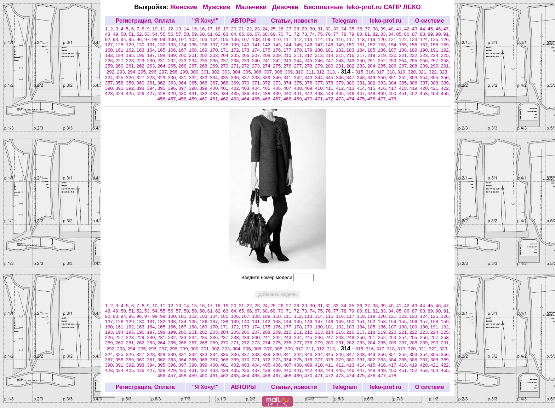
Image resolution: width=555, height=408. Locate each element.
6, (134, 28)
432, (204, 93)
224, (435, 55)
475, (362, 98)
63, (227, 34)
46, (440, 28)
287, (404, 66)
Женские (185, 7)
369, (236, 83)
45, (431, 28)
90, (440, 34)
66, (250, 34)
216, (352, 55)
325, (120, 77)
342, (299, 77)
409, (309, 88)
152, (372, 44)
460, (204, 98)
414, (362, 88)
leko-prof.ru (364, 7)
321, (423, 72)
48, (109, 34)
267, (194, 66)
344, (320, 77)
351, (393, 77)
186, (383, 50)
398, (194, 88)
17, (211, 28)
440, (289, 93)
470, (309, 98)
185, (372, 50)
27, (290, 28)
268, (204, 66)
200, (183, 55)
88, (424, 34)
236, (215, 60)
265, (173, 66)
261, (131, 66)
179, (309, 50)
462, (226, 98)
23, (258, 28)
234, (194, 60)
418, (404, 88)
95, (132, 39)
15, (195, 28)
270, (226, 66)
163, (141, 50)
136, (204, 44)
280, (330, 66)
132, (163, 44)
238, (236, 60)
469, (299, 98)
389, (445, 83)
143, (278, 44)
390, (110, 88)
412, (341, 88)
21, (243, 28)
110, (278, 39)
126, (445, 39)
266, (183, 66)
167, (183, 50)
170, (215, 50)
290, (435, 66)
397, (183, 88)
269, (215, 66)
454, (435, 93)
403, (246, 88)
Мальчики (252, 7)
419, (415, 88)
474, (352, 98)
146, (309, 44)
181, (330, 50)
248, (341, 60)
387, (425, 83)
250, (362, 60)
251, (372, 60)
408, (299, 88)
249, (352, 60)
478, (392, 98)
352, (404, 77)
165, (163, 50)
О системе (429, 21)
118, (362, 39)
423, (110, 93)
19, (227, 28)
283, (362, 66)
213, (320, 55)
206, (246, 55)
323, (443, 72)
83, (384, 34)
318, (392, 72)
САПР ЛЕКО (402, 7)
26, (282, 28)
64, (235, 34)
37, (368, 28)
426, (141, 93)
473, (341, 98)
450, (393, 93)
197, (152, 55)
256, (425, 60)
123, (415, 39)
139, (236, 44)
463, (236, 98)
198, (163, 55)
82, (377, 34)
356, (445, 77)
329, (163, 77)
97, (148, 39)
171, (226, 50)
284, (372, 66)
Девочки (286, 7)
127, (110, 44)
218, (372, 55)
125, (435, 39)
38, (377, 28)
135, (194, 44)
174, (257, 50)
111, (289, 39)
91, (447, 34)
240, (257, 60)
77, (337, 34)
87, (416, 34)
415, (372, 88)
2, (113, 28)
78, (345, 34)
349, (372, 77)
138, (226, 44)
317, (381, 72)
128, (120, 44)
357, (110, 83)
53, (148, 34)
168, (194, 50)
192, (445, 50)
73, (306, 34)
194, (120, 55)
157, (425, 44)
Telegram (344, 21)
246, (320, 60)
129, (131, 44)
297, (164, 72)
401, (226, 88)
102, (194, 39)
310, (301, 72)
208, (267, 55)
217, (362, 55)
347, (352, 77)
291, (445, 66)
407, (289, 88)
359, (131, 83)
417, (393, 88)
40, (392, 28)
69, (274, 34)
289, (425, 66)
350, (383, 77)
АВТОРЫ (243, 21)
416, (383, 88)
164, (152, 50)
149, (341, 44)
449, (383, 93)
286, (393, 66)
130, (141, 44)
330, (173, 77)
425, (131, 93)
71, (290, 34)
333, (204, 77)
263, (152, 66)
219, (383, 55)
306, (258, 72)
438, (267, 93)
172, (236, 50)
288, (415, 66)
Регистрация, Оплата (145, 21)
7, (139, 28)
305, (248, 72)
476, (372, 98)
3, (118, 28)
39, (384, 28)
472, (330, 98)
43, (416, 28)
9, (149, 28)
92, (109, 39)
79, (353, 34)
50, (124, 34)
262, (141, 66)
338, (257, 77)
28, (298, 28)
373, (278, 83)
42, (408, 28)
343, (309, 77)
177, (289, 50)
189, (415, 50)
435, (236, 93)
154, (393, 44)
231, (163, 60)
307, (269, 72)
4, (123, 28)
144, (289, 44)
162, (131, 50)
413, (352, 88)
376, (309, 83)
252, (383, 60)
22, (250, 28)
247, (330, 60)
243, (289, 60)
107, (246, 39)
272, (246, 66)
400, (215, 88)
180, (320, 50)
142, (267, 44)
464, (246, 98)
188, (404, 50)
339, (267, 77)
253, (393, 60)
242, (278, 60)
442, (309, 93)
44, (424, 28)
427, (152, 93)
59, (195, 34)
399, (204, 88)
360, (141, 83)
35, (353, 28)
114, (320, 39)
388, (435, 83)
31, (321, 28)
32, (329, 28)
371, (257, 83)
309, (290, 72)
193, (110, 55)
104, (215, 39)
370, (246, 83)
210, (289, 55)
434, (226, 93)
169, (204, 50)
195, (131, 55)
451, (404, 93)
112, (299, 39)
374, (289, 83)
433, (215, 93)
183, (352, 50)
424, (120, 93)
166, (173, 50)
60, (203, 34)
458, (183, 98)
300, (195, 72)
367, (215, 83)
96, (140, 39)
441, (299, 93)
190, (425, 50)
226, (110, 60)
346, (341, 77)
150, (352, 44)
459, (194, 98)
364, (183, 83)
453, (425, 93)
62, (219, 34)
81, (368, 34)
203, (215, 55)
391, (120, 88)
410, (320, 88)
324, (110, 77)
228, (131, 60)
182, (341, 50)
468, (289, 98)
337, (246, 77)
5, (128, 28)
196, (141, 55)
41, (400, 28)
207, (257, 55)
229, (141, 60)
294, (132, 72)
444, (330, 93)
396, (173, 88)
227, (120, 60)
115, (330, 39)
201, (194, 55)
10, (156, 28)
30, (313, 28)
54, (156, 34)
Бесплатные (325, 7)
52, (140, 34)
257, (435, 60)
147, (320, 44)
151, (362, 44)
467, (278, 98)
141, (257, 44)
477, (383, 98)
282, (352, 66)
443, (320, 93)
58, (187, 34)
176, (278, 50)
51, (132, 34)
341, (289, 77)
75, (321, 34)
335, (226, 77)
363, (173, 83)
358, (120, 83)
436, (246, 93)
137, (215, 44)
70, (282, 34)
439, (278, 93)
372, (267, 83)
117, (352, 39)
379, (341, 83)
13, (180, 28)
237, (226, 60)
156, (415, 44)
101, (183, 39)
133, (173, 44)
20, (235, 28)
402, (236, 88)
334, (215, 77)
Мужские (217, 7)
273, (257, 66)
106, (236, 39)
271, (236, 66)
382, (372, 83)
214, (330, 55)
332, (194, 77)
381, (362, 83)
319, (402, 72)
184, (362, 50)
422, (445, 88)
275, (278, 66)
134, (183, 44)
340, (278, 77)
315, (360, 72)
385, (404, 83)
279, (320, 66)
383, (383, 83)
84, (392, 34)
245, (309, 60)
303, (227, 72)
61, (211, 34)
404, (257, 88)
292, (112, 72)
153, (383, 44)
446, (352, 93)
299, (185, 72)
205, (236, 55)
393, (141, 88)
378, (330, 83)
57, (180, 34)
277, (299, 66)
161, (120, 50)
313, (332, 72)
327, (141, 77)
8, (144, 28)
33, (337, 28)
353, (415, 77)
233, (183, 60)
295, (143, 72)
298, (175, 72)
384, (393, 83)
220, (393, 55)
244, (299, 60)
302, (216, 72)
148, (330, 44)
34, (345, 28)
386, (415, 83)
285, (383, 66)
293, (122, 72)
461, (215, 98)
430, (183, 93)
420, (425, 88)
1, (107, 28)
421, (435, 88)
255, (415, 60)
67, (258, 34)
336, (236, 77)
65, (243, 34)
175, (267, 50)
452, (415, 93)
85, (400, 34)
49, (117, 34)
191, (435, 50)
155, (404, 44)
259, (110, 66)
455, (445, 93)
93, (117, 39)
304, (238, 72)
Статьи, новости (294, 21)
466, (267, 98)
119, (372, 39)
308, (279, 72)
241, (267, 60)
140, (246, 44)
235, (204, 60)
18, (219, 28)
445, (341, 93)
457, (173, 98)
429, (173, 93)
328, (152, 77)
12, (172, 28)
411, (330, 88)
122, (404, 39)
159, (445, 44)
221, (404, 55)
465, (257, 98)
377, (320, 83)
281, (341, 66)
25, (274, 28)
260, (120, 66)
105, (226, 39)
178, (299, 50)
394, (152, 88)
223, (425, 55)
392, (131, 88)
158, (435, 44)
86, (408, 34)
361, (152, 83)
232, (173, 60)
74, (313, 34)
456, (163, 98)
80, (361, 34)
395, (163, 88)
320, (413, 72)
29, (306, 28)
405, (267, 88)
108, (257, 39)
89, (431, 34)
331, (183, 77)
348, (362, 77)
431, (194, 93)
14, (187, 28)
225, (445, 55)
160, (110, 50)
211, (299, 55)
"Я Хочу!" (205, 21)
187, (393, 50)
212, (309, 55)
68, (266, 34)
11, (164, 28)
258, (445, 60)
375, (299, 83)
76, (329, 34)
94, (124, 39)
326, (131, 77)
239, (246, 60)
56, (172, 34)
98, (156, 39)
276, (289, 66)
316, (371, 72)
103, (204, 39)
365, (194, 83)
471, (320, 98)
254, (404, 60)
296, (153, 72)
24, (266, 28)
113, (309, 39)
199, (173, 55)
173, (246, 50)
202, (204, 55)
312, (321, 72)
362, (163, 83)
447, (362, 93)
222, (415, 55)
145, (299, 44)
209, (278, 55)
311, (311, 72)
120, (383, 39)
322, (434, 72)
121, (393, 39)
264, (163, 66)
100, (173, 39)
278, (309, 66)
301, (206, 72)
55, (164, 34)
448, (372, 93)
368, (226, 83)
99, (164, 39)
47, (447, 28)
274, (267, 66)
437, (257, 93)
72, (298, 34)
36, (361, 28)
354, (425, 77)
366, (204, 83)
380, (352, 83)
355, (435, 77)
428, (163, 93)
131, (152, 44)
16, (203, 28)
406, (278, 88)
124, (425, 39)
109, (267, 39)
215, (341, 55)
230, (152, 60)
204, (226, 55)
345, (330, 77)
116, (341, 39)
